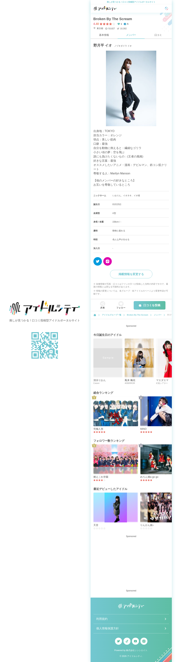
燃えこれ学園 (100, 476)
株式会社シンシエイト (136, 650)
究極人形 (98, 428)
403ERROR (130, 383)
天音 (95, 525)
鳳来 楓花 (130, 380)
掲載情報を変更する (131, 274)
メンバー (131, 35)
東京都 (98, 28)
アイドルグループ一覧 (111, 315)
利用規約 (102, 618)
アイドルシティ (134, 656)
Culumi (96, 383)
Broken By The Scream (112, 19)
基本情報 (104, 35)
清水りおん (99, 380)
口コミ (158, 35)
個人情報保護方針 (107, 628)
